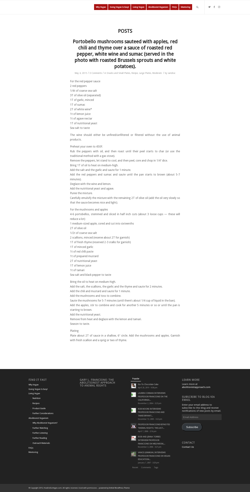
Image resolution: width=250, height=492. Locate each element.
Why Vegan (34, 384)
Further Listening (40, 433)
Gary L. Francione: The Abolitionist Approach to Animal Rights (97, 382)
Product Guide (39, 408)
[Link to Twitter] (209, 7)
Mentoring (33, 452)
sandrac (171, 73)
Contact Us (188, 447)
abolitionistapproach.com (196, 387)
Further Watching (40, 428)
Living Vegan (34, 393)
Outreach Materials (41, 443)
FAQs (31, 448)
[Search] (197, 7)
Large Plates (145, 73)
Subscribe (192, 427)
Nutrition (36, 398)
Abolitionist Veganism (38, 418)
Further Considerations (43, 413)
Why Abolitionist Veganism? (45, 423)
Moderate (157, 73)
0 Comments (96, 73)
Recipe (134, 73)
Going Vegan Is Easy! (38, 389)
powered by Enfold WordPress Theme (114, 488)
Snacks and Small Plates (118, 73)
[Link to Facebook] (214, 7)
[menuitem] (101, 7)
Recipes (36, 403)
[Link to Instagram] (219, 7)
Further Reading (40, 438)
